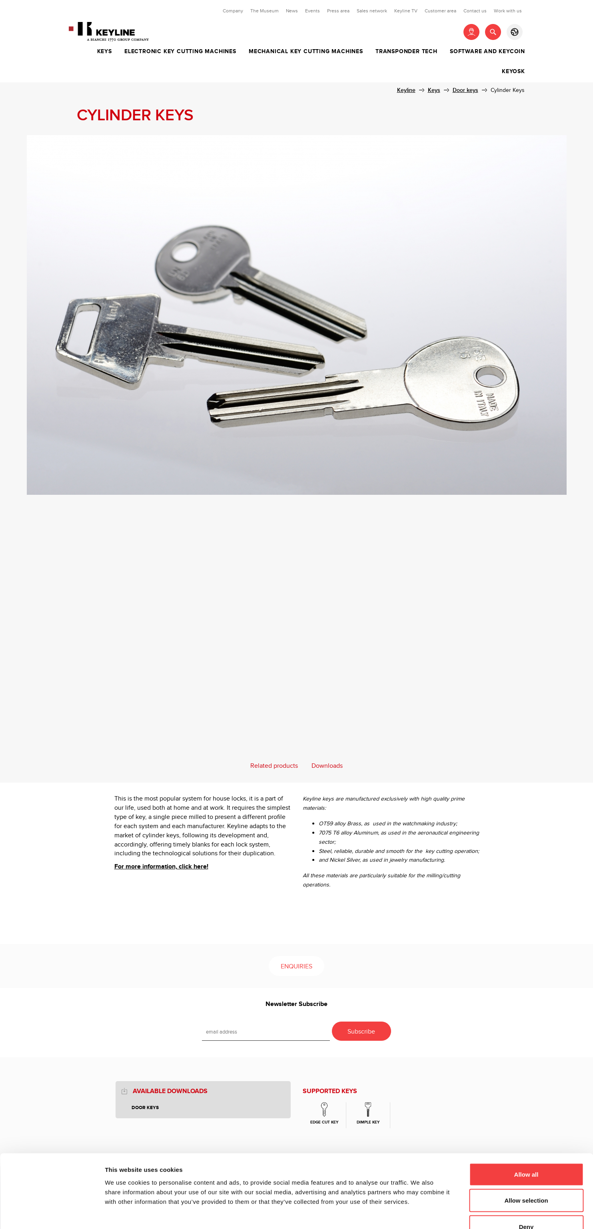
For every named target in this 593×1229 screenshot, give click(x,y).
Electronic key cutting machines (180, 51)
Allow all (526, 1124)
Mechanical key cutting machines (306, 51)
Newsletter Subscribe (296, 1004)
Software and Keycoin (487, 51)
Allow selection (526, 1150)
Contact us (475, 11)
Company (233, 11)
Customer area (440, 11)
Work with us (508, 11)
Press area (338, 11)
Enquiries (296, 966)
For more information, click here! (161, 866)
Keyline (406, 90)
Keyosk (513, 71)
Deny (526, 1176)
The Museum (264, 11)
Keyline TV (405, 11)
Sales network (372, 11)
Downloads (327, 766)
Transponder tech (406, 51)
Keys (104, 51)
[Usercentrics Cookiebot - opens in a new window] (52, 1213)
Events (312, 11)
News (292, 11)
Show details (419, 1213)
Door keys (465, 90)
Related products (274, 766)
